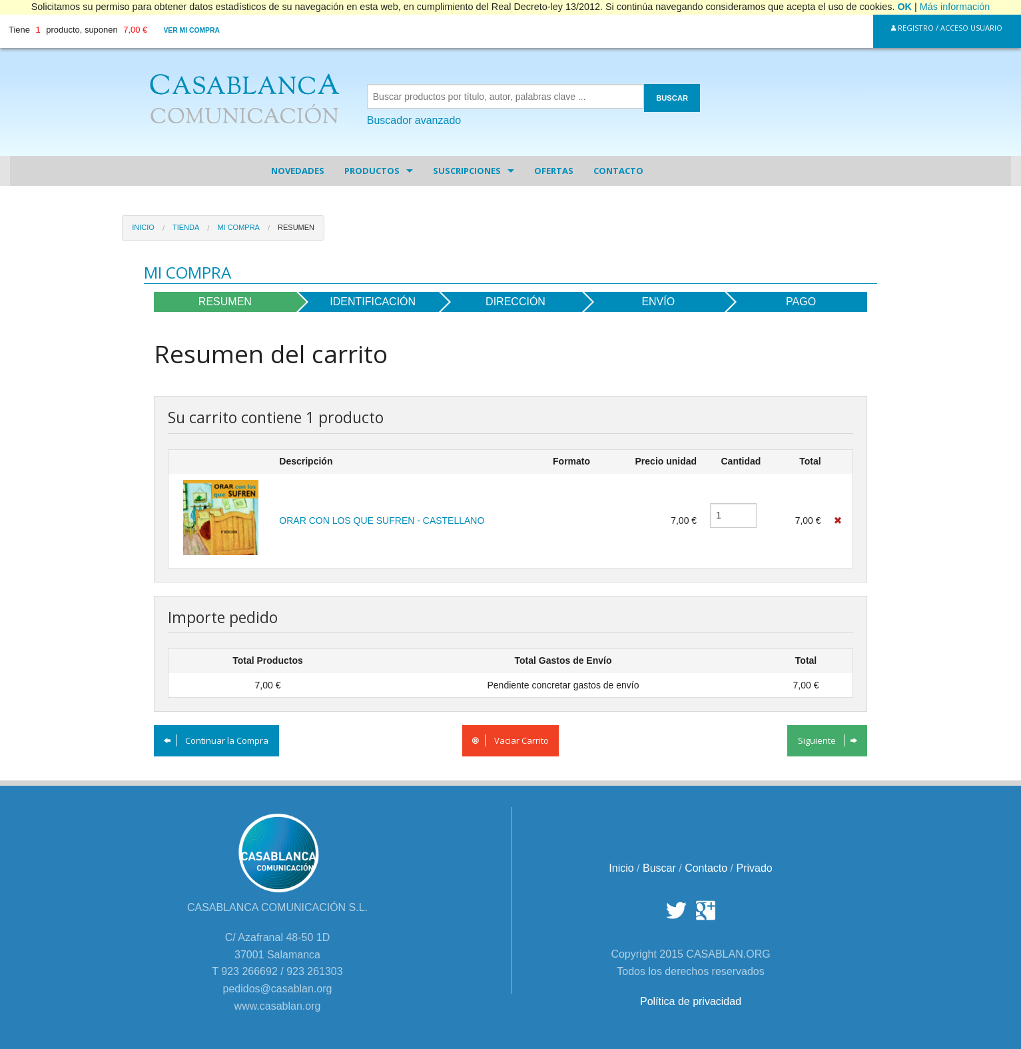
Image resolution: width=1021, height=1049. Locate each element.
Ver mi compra (191, 30)
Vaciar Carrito (510, 740)
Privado (755, 868)
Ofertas (553, 171)
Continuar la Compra (216, 740)
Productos (372, 171)
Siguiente (827, 740)
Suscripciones (467, 171)
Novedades (297, 171)
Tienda (185, 227)
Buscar (659, 868)
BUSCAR (672, 98)
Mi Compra (238, 227)
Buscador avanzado (414, 120)
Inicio (143, 227)
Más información (955, 6)
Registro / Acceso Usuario (946, 28)
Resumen (296, 227)
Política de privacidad (690, 1001)
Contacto (618, 171)
